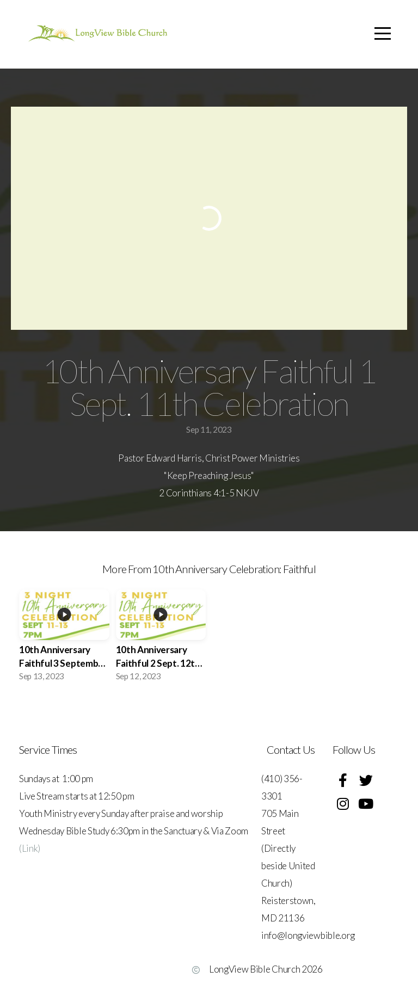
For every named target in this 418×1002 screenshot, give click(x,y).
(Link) (29, 848)
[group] (64, 638)
